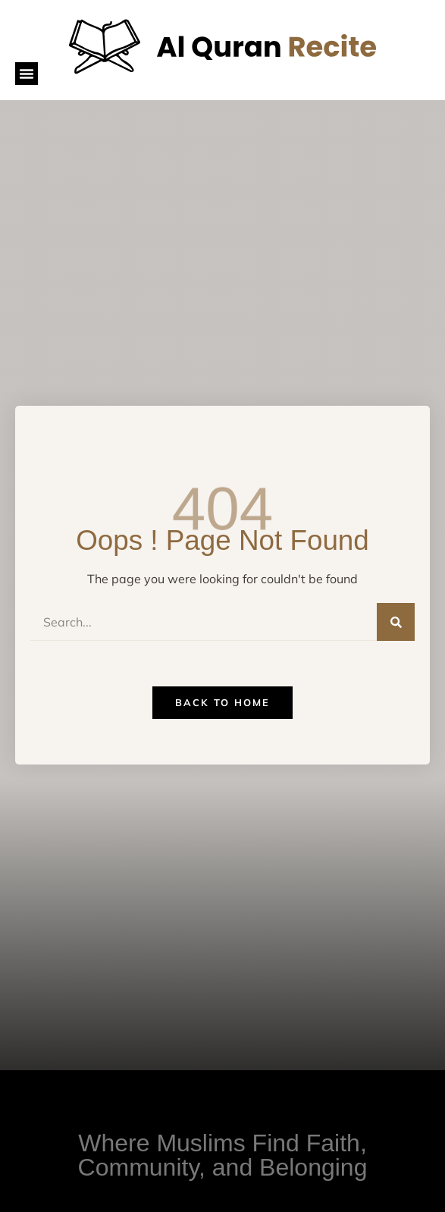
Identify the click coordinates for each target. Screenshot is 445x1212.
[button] (26, 73)
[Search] (396, 622)
